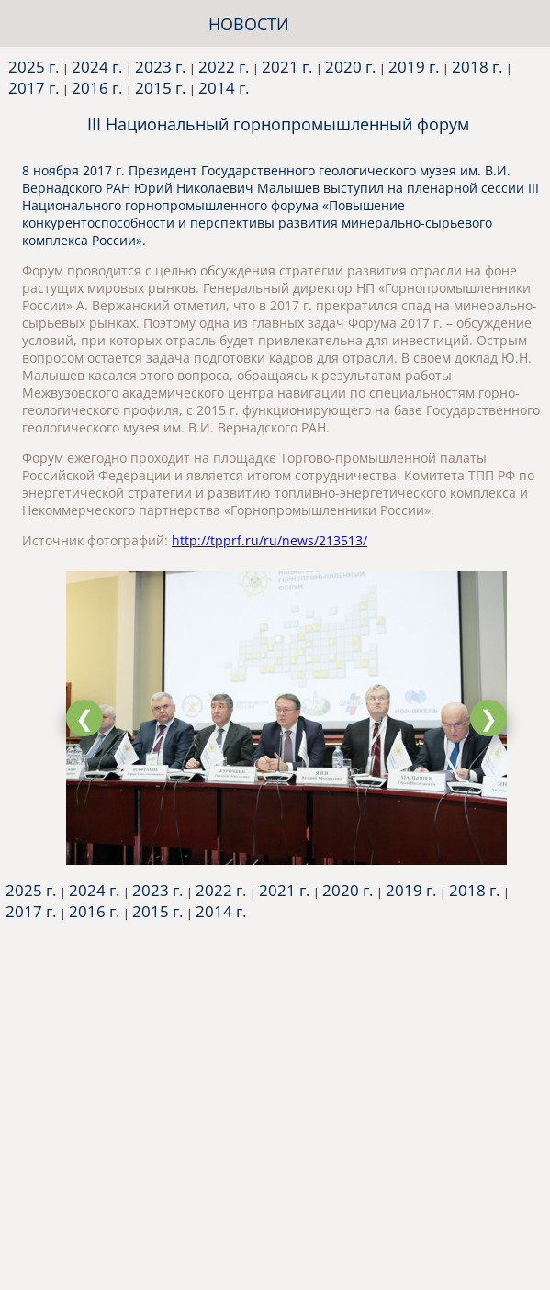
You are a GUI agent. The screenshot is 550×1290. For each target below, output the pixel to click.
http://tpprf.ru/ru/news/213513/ (269, 540)
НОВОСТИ (248, 24)
